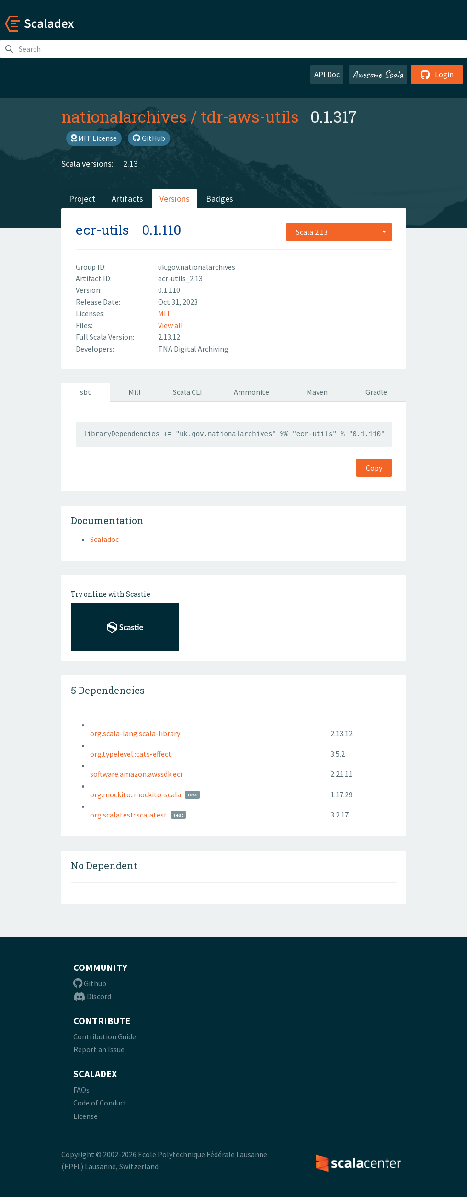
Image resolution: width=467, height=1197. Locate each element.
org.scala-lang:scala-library (135, 733)
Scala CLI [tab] (187, 392)
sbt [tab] (85, 392)
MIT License (94, 138)
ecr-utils (102, 230)
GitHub (149, 138)
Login (437, 74)
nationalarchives (124, 116)
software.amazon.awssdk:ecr (136, 774)
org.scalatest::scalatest (128, 814)
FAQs (81, 1089)
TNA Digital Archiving (193, 349)
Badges (219, 198)
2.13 (130, 163)
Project (82, 198)
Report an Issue (99, 1049)
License (85, 1116)
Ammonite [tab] (251, 392)
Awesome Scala (378, 74)
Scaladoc (104, 539)
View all (170, 325)
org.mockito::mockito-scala (135, 794)
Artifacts (127, 198)
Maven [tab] (317, 392)
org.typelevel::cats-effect (130, 754)
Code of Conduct (100, 1102)
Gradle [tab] (376, 392)
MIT (164, 313)
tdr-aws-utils (250, 116)
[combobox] (339, 232)
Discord (92, 996)
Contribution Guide (104, 1036)
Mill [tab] (134, 392)
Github (89, 983)
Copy (374, 467)
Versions (174, 198)
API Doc (327, 74)
